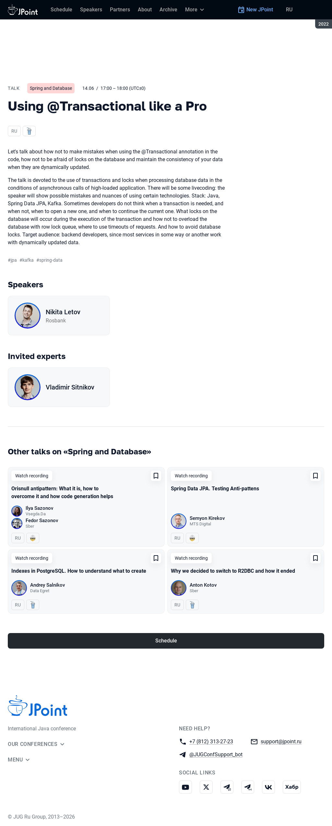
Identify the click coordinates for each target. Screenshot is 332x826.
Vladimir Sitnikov (70, 387)
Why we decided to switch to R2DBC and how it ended (233, 571)
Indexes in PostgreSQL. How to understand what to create (78, 571)
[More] (195, 9)
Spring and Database (51, 88)
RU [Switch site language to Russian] (289, 9)
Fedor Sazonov (42, 520)
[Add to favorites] (156, 476)
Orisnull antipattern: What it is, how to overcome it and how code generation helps (62, 492)
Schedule (166, 641)
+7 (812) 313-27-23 (211, 741)
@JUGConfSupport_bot (216, 754)
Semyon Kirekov (207, 518)
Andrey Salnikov (47, 585)
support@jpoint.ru (281, 741)
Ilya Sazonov (39, 508)
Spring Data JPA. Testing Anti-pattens (215, 488)
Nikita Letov (63, 312)
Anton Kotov (203, 585)
